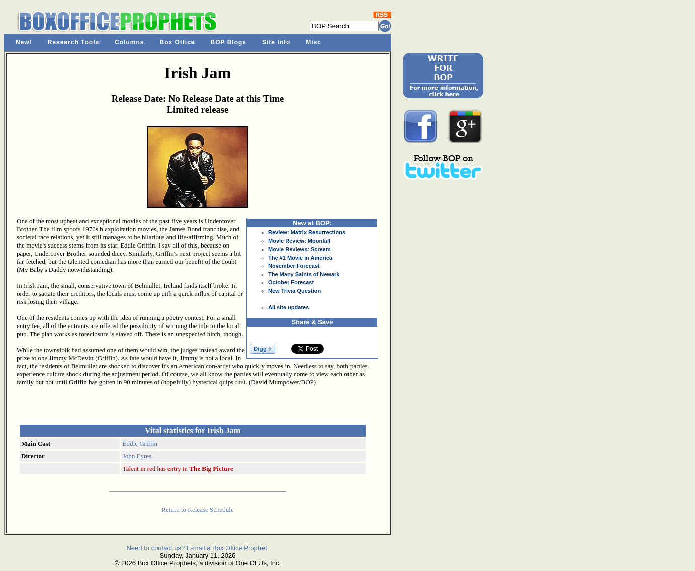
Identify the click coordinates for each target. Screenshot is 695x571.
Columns (129, 42)
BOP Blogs (228, 42)
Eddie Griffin (140, 443)
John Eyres (137, 456)
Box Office (177, 42)
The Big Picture (211, 468)
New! (24, 42)
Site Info (276, 42)
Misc (313, 42)
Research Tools (73, 42)
